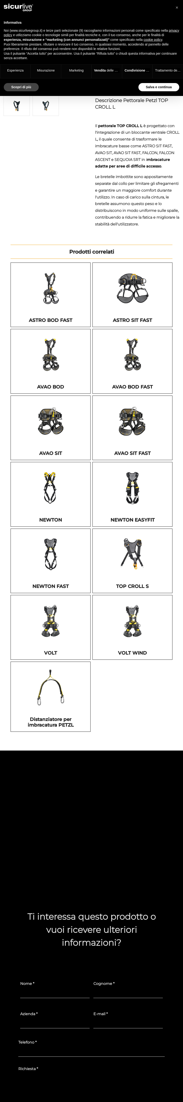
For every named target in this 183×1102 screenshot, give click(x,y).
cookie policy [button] (153, 40)
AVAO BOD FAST (132, 387)
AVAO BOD (50, 387)
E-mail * (100, 1014)
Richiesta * (28, 1069)
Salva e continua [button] (159, 87)
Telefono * (27, 1042)
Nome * (27, 983)
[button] (177, 7)
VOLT (50, 653)
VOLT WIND (132, 653)
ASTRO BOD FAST (50, 320)
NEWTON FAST (50, 586)
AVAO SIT (50, 453)
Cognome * (103, 983)
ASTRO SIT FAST (132, 320)
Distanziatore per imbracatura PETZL (51, 722)
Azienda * (29, 1014)
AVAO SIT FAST (132, 453)
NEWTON (50, 520)
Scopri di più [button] (21, 87)
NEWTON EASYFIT (133, 520)
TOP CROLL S (132, 586)
